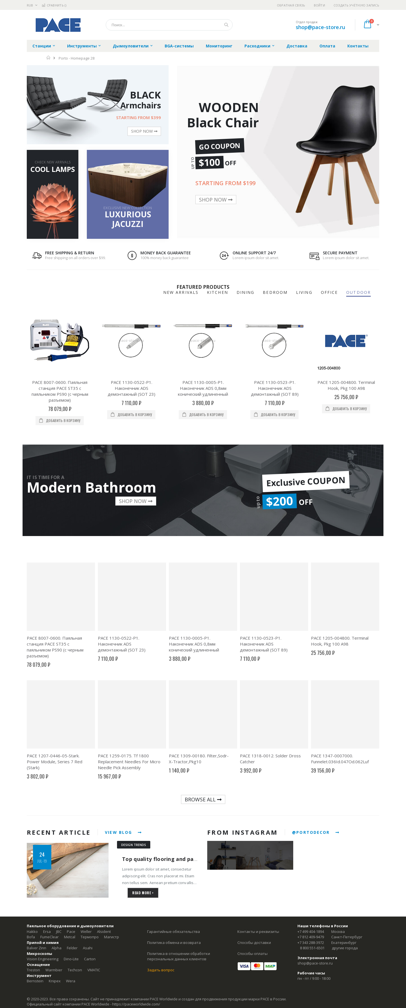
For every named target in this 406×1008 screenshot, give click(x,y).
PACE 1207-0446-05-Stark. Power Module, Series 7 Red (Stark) (54, 761)
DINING (246, 292)
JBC (58, 931)
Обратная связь (291, 5)
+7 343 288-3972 (310, 942)
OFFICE (329, 292)
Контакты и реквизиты (258, 931)
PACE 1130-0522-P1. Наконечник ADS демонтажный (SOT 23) (131, 388)
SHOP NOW (144, 131)
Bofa (31, 936)
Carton (90, 958)
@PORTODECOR (315, 832)
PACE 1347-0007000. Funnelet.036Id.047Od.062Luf (340, 758)
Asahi (87, 947)
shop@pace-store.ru (320, 27)
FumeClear (49, 936)
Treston (33, 969)
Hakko (32, 931)
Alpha (56, 947)
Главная (49, 57)
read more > (143, 892)
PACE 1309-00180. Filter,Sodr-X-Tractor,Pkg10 (199, 758)
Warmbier (53, 969)
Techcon (75, 969)
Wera (70, 980)
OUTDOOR (358, 292)
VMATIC (93, 969)
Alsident (104, 931)
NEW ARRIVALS (180, 292)
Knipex (55, 980)
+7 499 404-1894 (310, 931)
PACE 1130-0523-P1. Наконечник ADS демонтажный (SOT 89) (275, 388)
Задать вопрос (160, 969)
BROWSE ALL (203, 799)
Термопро (90, 936)
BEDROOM (275, 292)
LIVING (304, 292)
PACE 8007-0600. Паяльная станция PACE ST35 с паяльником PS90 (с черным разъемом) (60, 391)
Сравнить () (54, 5)
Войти (319, 5)
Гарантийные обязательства (173, 931)
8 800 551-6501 (312, 947)
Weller (86, 931)
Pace (71, 931)
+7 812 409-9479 (310, 936)
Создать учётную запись (356, 5)
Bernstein (35, 980)
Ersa (47, 931)
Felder (72, 947)
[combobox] (169, 24)
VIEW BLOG (123, 832)
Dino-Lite (71, 958)
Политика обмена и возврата (174, 942)
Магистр (111, 936)
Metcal (69, 936)
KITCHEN (217, 292)
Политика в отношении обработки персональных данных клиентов (178, 956)
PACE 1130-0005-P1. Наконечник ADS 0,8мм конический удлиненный (203, 388)
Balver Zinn (36, 947)
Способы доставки (254, 942)
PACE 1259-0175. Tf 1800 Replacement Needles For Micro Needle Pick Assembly (129, 761)
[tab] (362, 293)
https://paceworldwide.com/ (136, 1004)
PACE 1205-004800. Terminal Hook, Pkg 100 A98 (346, 385)
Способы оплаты (252, 953)
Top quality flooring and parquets (166, 859)
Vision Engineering (42, 958)
